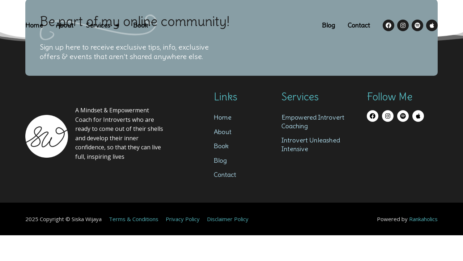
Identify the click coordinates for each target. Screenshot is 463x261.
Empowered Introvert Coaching (312, 121)
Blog (328, 25)
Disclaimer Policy (228, 219)
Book (140, 25)
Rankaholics (423, 219)
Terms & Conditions (133, 219)
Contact (359, 25)
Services (103, 25)
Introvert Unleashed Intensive (310, 144)
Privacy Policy (183, 219)
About (64, 25)
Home (34, 25)
